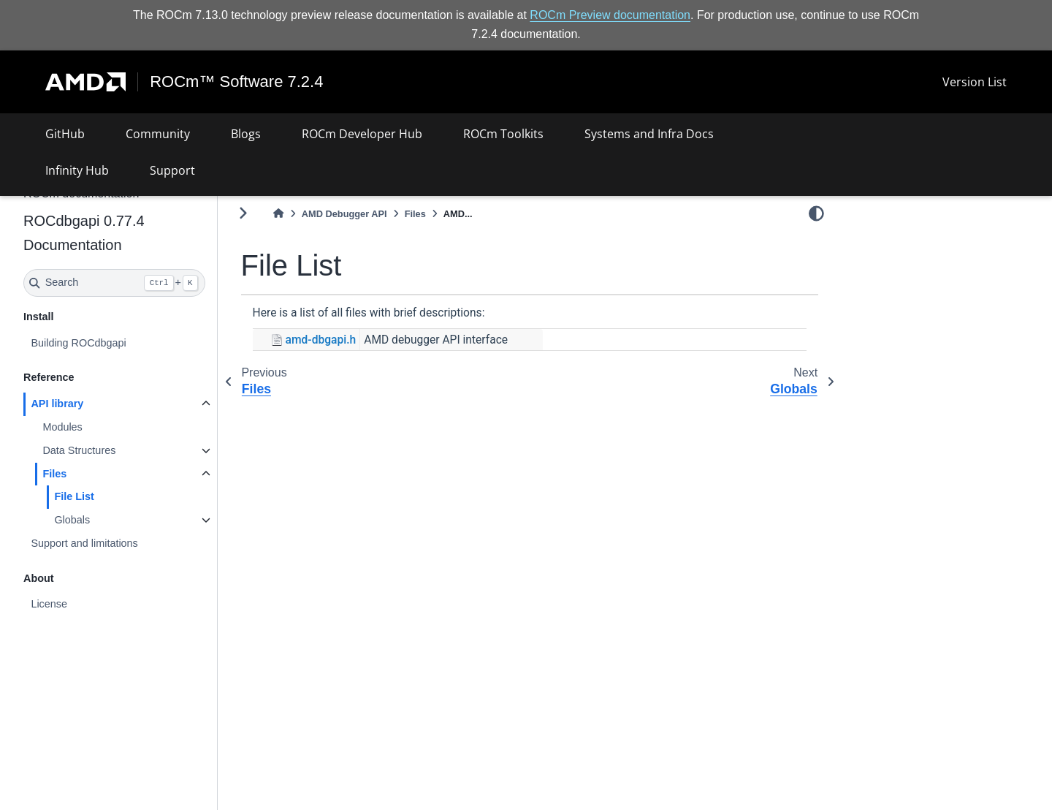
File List (74, 496)
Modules (62, 427)
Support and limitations (84, 543)
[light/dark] (816, 212)
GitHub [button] (65, 134)
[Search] (114, 283)
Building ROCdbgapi (78, 343)
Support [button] (172, 170)
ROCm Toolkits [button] (503, 134)
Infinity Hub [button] (77, 170)
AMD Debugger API (344, 213)
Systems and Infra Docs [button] (649, 134)
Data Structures (78, 450)
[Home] (278, 214)
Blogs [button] (246, 134)
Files (54, 474)
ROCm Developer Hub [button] (362, 134)
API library (57, 403)
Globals (72, 520)
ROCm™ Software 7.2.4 (236, 82)
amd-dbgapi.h (321, 340)
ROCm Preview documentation (610, 15)
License (49, 604)
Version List (974, 82)
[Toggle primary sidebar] (242, 213)
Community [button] (158, 134)
